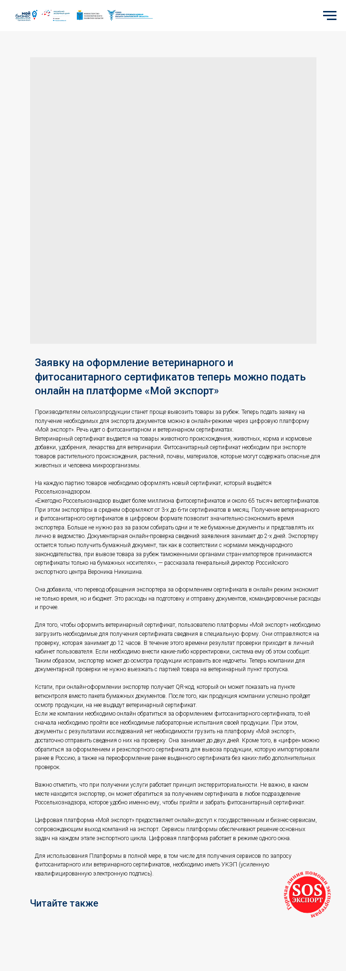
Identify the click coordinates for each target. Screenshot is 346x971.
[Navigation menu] (329, 16)
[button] (307, 894)
